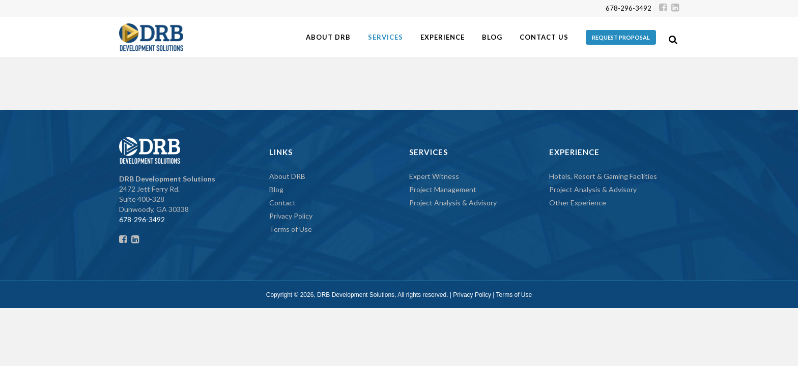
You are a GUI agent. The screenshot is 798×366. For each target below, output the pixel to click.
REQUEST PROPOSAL (621, 37)
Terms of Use (290, 229)
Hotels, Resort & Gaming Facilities (603, 176)
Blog (276, 189)
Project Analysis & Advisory (453, 202)
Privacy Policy (290, 215)
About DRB (287, 176)
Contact (282, 202)
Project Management (442, 189)
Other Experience (577, 202)
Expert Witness (434, 176)
